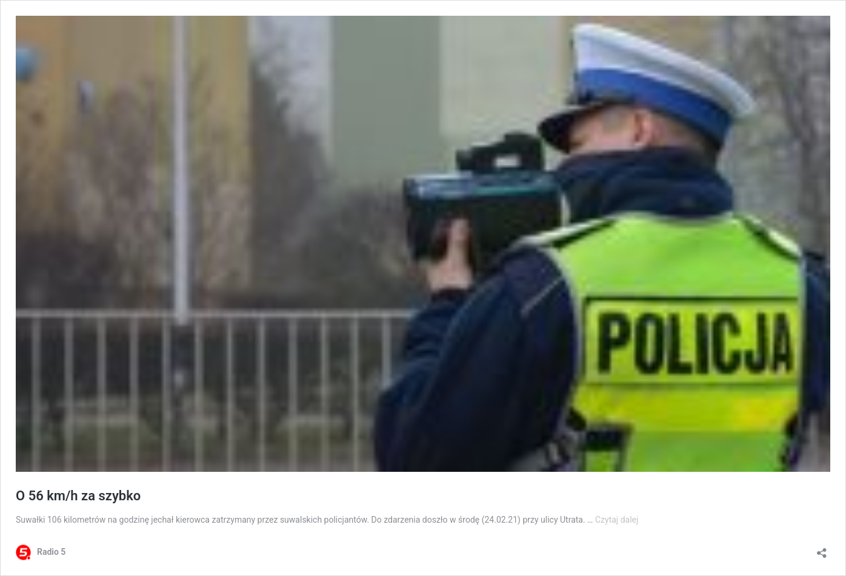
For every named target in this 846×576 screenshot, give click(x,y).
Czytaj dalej (616, 520)
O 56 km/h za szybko (78, 495)
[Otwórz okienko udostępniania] (821, 549)
